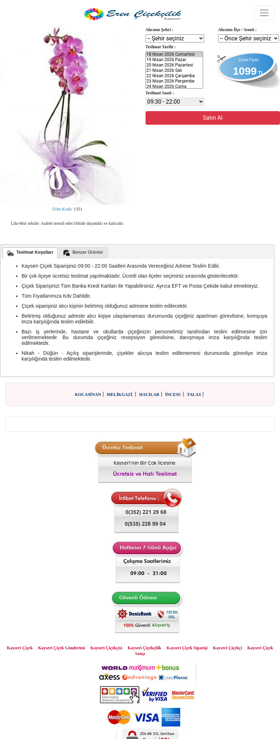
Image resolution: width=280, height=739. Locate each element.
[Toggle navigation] (264, 13)
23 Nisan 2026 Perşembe (174, 81)
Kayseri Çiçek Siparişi (187, 647)
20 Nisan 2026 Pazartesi (174, 65)
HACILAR (149, 394)
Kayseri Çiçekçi (227, 647)
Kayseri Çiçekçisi (106, 647)
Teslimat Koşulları (30, 253)
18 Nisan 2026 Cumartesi (174, 54)
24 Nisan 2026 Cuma (174, 86)
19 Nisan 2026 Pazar (174, 60)
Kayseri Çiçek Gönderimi (61, 647)
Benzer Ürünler (83, 253)
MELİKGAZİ (120, 394)
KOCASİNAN (88, 394)
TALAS (194, 394)
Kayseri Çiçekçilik (144, 647)
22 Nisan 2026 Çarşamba (174, 76)
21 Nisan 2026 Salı (174, 70)
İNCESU (173, 394)
